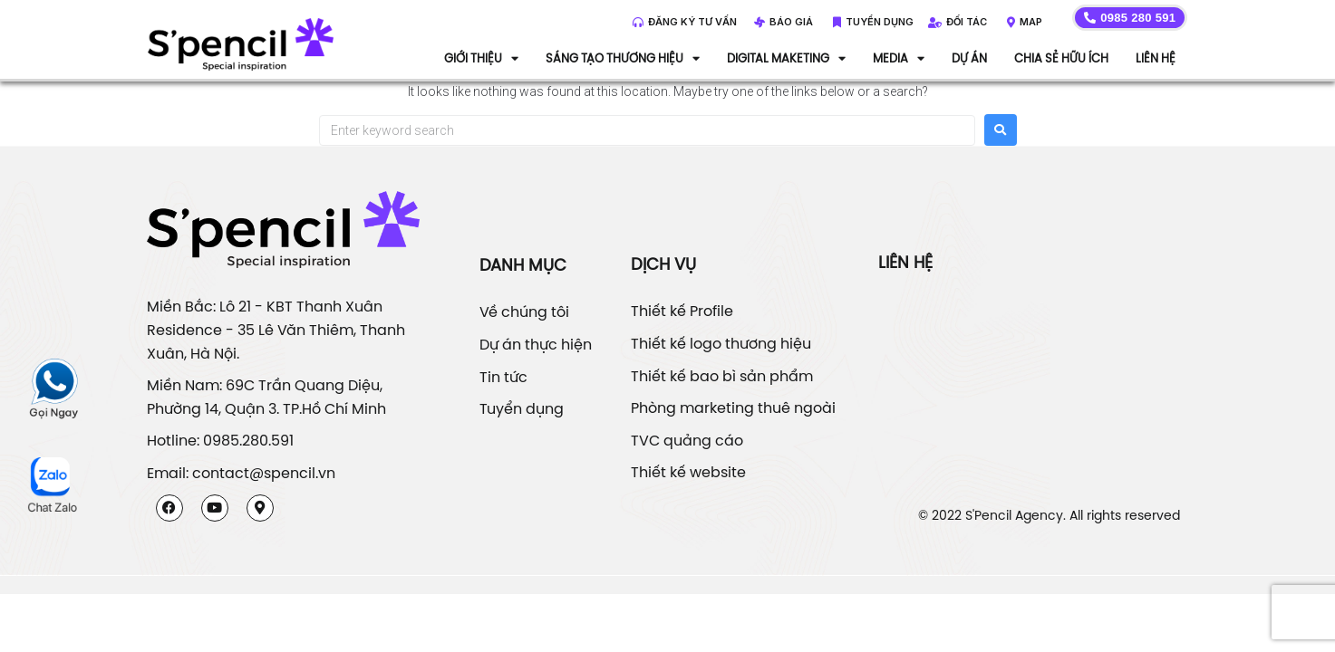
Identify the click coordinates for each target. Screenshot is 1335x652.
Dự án (969, 58)
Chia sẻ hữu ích (1061, 58)
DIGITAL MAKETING (786, 58)
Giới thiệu (481, 58)
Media (898, 58)
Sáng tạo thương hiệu (623, 58)
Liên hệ (1155, 58)
